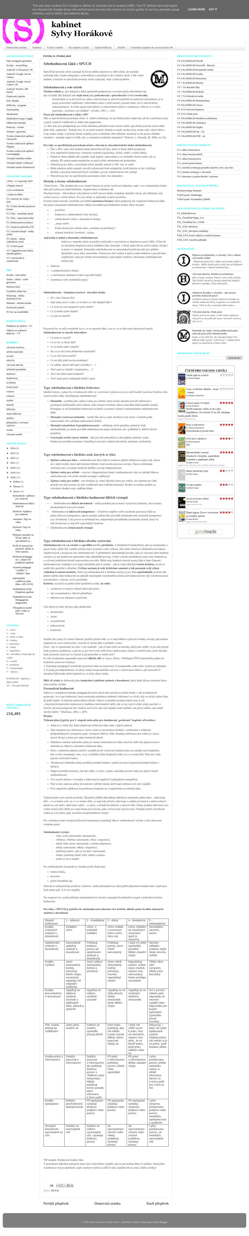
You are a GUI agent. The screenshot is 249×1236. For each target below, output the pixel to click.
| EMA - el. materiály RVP (19, 181)
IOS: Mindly (12, 100)
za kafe (10, 356)
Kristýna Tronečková (196, 396)
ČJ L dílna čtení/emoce (188, 149)
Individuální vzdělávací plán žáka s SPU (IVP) (23, 581)
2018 (13, 477)
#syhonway (12, 378)
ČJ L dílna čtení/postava (189, 158)
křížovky (10, 409)
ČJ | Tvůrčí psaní (14, 246)
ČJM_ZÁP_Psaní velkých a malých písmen (198, 235)
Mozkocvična (13, 286)
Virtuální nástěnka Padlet (19, 158)
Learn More (196, 9)
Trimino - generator (16, 131)
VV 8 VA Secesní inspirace (190, 109)
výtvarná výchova (15, 347)
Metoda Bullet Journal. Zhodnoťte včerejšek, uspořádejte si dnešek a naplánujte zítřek (202, 456)
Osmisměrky (12, 109)
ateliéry (10, 418)
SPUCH (55, 1190)
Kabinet (37, 47)
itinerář (10, 404)
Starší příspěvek (157, 1203)
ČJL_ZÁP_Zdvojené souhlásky (192, 231)
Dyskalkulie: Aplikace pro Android (24, 497)
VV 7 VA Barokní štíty (188, 87)
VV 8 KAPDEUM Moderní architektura (197, 118)
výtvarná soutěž (14, 434)
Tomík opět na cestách (197, 375)
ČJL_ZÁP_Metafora (187, 226)
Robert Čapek (194, 488)
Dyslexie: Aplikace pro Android (22, 513)
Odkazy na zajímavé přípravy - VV (16, 332)
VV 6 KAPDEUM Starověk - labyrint (196, 65)
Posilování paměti (15, 307)
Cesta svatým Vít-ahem (197, 403)
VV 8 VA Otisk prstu (187, 113)
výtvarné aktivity (14, 364)
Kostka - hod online (16, 275)
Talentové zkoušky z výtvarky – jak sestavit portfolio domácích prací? (214, 294)
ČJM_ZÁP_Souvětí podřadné (192, 239)
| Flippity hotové (14, 185)
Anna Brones (193, 519)
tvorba (9, 429)
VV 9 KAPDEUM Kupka (190, 127)
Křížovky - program (16, 105)
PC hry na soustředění (17, 311)
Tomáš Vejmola (194, 378)
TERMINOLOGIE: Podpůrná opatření (23, 590)
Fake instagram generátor (19, 60)
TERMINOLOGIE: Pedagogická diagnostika (22, 599)
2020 (13, 467)
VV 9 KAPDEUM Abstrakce (191, 122)
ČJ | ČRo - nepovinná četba (20, 218)
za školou (11, 382)
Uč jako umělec (194, 484)
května (16, 481)
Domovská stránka (16, 47)
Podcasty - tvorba (15, 127)
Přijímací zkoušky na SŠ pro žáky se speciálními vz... (23, 537)
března (16, 486)
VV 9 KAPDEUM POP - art (191, 136)
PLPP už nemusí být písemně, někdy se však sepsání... (23, 548)
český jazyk (12, 387)
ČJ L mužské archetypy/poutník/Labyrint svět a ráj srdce (205, 167)
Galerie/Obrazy (103, 47)
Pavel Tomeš (193, 502)
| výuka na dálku (14, 194)
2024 (13, 448)
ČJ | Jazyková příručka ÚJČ (20, 227)
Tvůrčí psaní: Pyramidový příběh (193, 199)
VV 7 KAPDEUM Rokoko (190, 91)
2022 (13, 458)
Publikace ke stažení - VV (19, 326)
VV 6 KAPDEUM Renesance (192, 78)
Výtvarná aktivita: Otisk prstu (207, 311)
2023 (13, 453)
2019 (13, 472)
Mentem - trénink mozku (18, 303)
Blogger (163, 1222)
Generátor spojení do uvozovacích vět (152, 47)
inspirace (10, 373)
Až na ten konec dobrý (197, 498)
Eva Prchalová (194, 406)
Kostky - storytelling (16, 65)
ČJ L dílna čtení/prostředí (189, 154)
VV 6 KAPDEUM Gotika (190, 74)
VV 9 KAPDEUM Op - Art (190, 131)
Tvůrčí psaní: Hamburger (189, 195)
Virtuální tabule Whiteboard (20, 167)
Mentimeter (12, 114)
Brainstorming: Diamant (189, 190)
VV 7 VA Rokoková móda (190, 96)
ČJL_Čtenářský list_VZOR (190, 222)
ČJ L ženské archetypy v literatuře (194, 172)
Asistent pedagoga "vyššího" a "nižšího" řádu (22, 570)
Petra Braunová (194, 442)
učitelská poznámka (16, 369)
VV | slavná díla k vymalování (15, 259)
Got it (213, 9)
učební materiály (14, 351)
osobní (9, 400)
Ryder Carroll (194, 463)
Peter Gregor (193, 474)
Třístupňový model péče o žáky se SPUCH (22, 610)
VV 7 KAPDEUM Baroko (190, 82)
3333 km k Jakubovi (196, 438)
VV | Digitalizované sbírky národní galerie (19, 252)
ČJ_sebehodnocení (186, 213)
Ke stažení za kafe (79, 47)
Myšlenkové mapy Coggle (19, 118)
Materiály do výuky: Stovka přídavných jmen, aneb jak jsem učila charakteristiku (215, 332)
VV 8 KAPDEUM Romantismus (193, 100)
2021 (13, 462)
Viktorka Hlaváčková (196, 428)
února (16, 491)
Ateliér (121, 47)
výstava (10, 391)
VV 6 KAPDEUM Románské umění (195, 69)
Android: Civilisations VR (19, 69)
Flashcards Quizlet (15, 96)
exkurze (10, 396)
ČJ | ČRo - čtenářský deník (19, 213)
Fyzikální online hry (16, 291)
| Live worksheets (15, 190)
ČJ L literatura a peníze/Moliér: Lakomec (197, 176)
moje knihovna (13, 413)
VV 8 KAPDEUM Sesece (190, 105)
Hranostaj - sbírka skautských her (15, 297)
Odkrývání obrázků (16, 122)
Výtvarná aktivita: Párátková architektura (212, 274)
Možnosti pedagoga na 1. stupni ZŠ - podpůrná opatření (23, 559)
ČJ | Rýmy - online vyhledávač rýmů (15, 240)
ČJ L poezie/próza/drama (189, 163)
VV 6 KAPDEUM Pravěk (190, 60)
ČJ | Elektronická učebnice (19, 222)
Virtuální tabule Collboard (19, 162)
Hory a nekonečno (195, 424)
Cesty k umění (55, 47)
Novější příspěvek (56, 1203)
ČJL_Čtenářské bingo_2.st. (190, 217)
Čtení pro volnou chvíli (206, 370)
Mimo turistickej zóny (197, 471)
